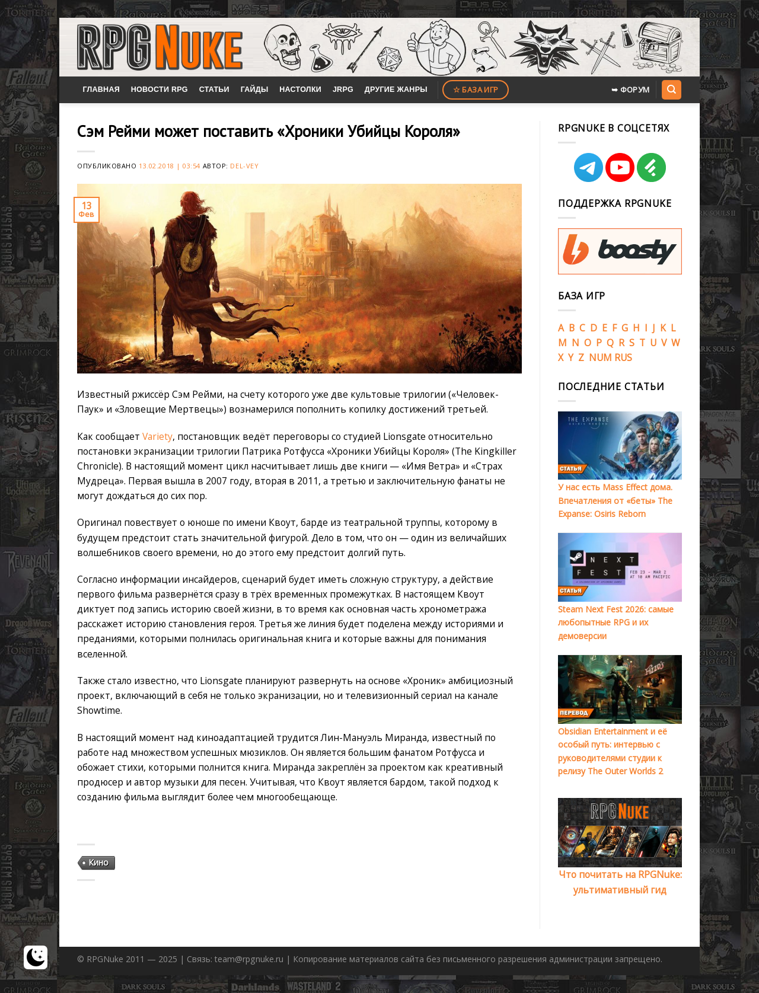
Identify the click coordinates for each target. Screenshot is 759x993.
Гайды (255, 89)
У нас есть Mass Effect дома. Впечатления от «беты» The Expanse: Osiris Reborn (615, 500)
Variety (157, 436)
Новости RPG (159, 89)
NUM (600, 357)
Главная (101, 89)
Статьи (214, 89)
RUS (623, 357)
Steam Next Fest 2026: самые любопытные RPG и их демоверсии (616, 622)
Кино (98, 862)
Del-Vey (244, 165)
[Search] (671, 89)
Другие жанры (396, 89)
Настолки (300, 89)
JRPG (343, 89)
